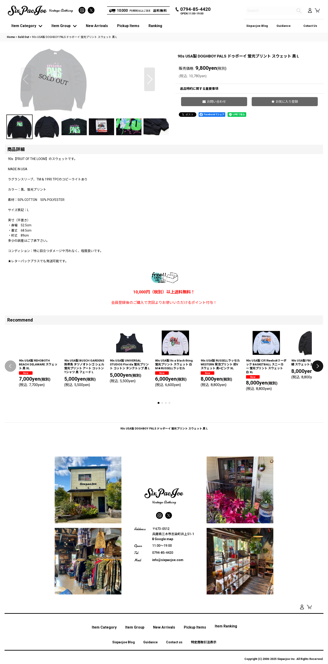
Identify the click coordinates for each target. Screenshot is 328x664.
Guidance (284, 25)
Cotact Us (310, 25)
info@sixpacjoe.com (167, 625)
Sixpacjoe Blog (257, 25)
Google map (162, 604)
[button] (25, 113)
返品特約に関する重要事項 (199, 88)
